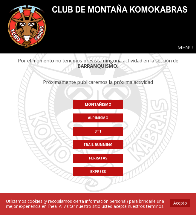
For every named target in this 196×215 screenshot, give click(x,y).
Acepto (180, 203)
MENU (185, 47)
